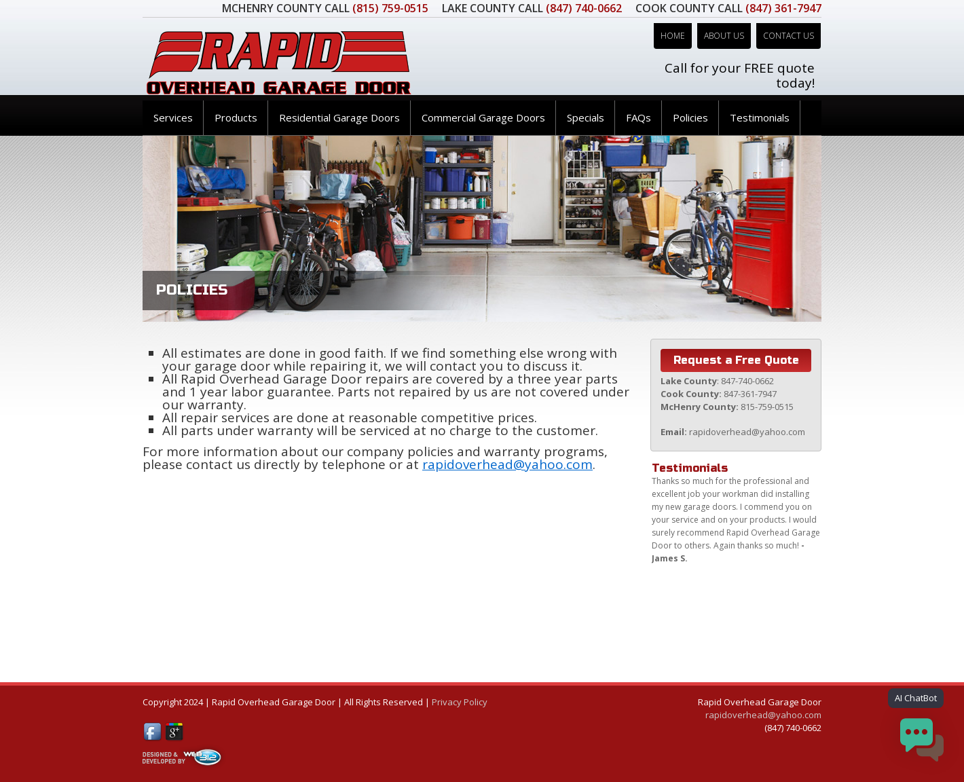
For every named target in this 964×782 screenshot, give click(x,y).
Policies (690, 117)
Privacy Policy (459, 702)
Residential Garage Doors (339, 117)
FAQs (638, 117)
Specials (585, 117)
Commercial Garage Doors (483, 117)
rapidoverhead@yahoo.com (507, 464)
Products (236, 117)
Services (173, 117)
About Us (724, 35)
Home (673, 35)
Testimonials (760, 117)
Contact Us (788, 35)
